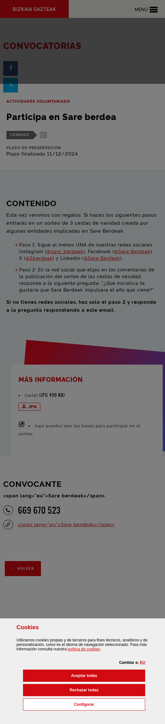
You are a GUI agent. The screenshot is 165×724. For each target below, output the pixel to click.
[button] (142, 662)
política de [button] (84, 649)
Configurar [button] (109, 704)
